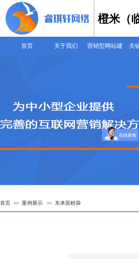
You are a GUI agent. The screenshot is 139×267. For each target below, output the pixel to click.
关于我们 (66, 46)
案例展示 (32, 203)
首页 (27, 46)
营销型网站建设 (104, 46)
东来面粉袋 (68, 203)
